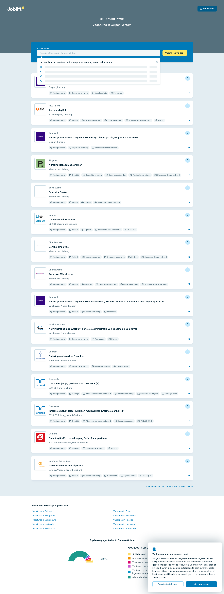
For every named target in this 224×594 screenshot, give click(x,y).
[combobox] (98, 53)
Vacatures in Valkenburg (44, 520)
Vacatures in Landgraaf (124, 524)
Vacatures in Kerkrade (43, 524)
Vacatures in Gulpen (42, 511)
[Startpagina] (15, 8)
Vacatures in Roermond (124, 528)
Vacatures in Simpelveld (124, 515)
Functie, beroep (43, 48)
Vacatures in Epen (122, 511)
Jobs (102, 19)
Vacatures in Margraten (44, 515)
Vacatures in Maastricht (44, 528)
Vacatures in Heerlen (123, 520)
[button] (174, 53)
